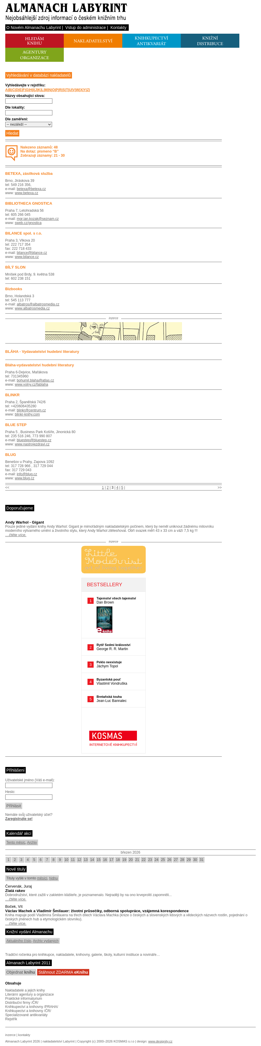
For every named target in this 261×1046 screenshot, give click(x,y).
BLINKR (12, 395)
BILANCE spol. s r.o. (23, 233)
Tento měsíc (15, 842)
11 (73, 860)
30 (195, 860)
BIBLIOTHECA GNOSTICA (28, 203)
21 (137, 860)
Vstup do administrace (85, 27)
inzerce (10, 1035)
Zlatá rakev (15, 890)
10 (66, 860)
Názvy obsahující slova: (25, 96)
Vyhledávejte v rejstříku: (25, 85)
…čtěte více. (15, 535)
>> (220, 488)
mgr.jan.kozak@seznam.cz (38, 219)
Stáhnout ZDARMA (63, 972)
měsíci (42, 878)
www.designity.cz (160, 1041)
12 (79, 860)
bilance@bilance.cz (32, 253)
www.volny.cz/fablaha (31, 384)
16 (105, 860)
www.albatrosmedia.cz (32, 308)
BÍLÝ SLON (15, 267)
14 (92, 860)
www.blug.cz (25, 478)
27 (176, 860)
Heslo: (10, 792)
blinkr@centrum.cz (31, 410)
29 (188, 860)
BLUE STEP (16, 425)
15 (98, 860)
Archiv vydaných (46, 941)
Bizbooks (13, 289)
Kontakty (118, 27)
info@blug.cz (27, 474)
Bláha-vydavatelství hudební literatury (39, 365)
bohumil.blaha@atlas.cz (35, 380)
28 (182, 860)
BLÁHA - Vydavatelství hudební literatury (42, 351)
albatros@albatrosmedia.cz (38, 304)
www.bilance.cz (27, 257)
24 (156, 860)
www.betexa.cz (26, 193)
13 (85, 860)
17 (111, 860)
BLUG (10, 454)
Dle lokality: (15, 107)
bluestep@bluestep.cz (34, 440)
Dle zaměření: (16, 119)
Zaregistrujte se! (18, 819)
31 (201, 860)
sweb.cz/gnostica (28, 223)
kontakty (24, 1035)
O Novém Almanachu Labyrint (33, 27)
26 (169, 860)
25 (163, 860)
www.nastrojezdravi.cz (32, 444)
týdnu (53, 878)
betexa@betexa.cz (31, 189)
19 (124, 860)
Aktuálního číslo (18, 941)
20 (131, 860)
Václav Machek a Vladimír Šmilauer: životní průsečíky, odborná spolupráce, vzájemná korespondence (97, 911)
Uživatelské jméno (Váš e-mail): (30, 780)
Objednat (20, 972)
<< (7, 488)
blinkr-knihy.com (27, 414)
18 (118, 860)
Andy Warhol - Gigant (24, 522)
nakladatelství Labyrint (58, 1041)
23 (150, 860)
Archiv (32, 842)
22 (143, 860)
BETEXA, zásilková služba (29, 173)
